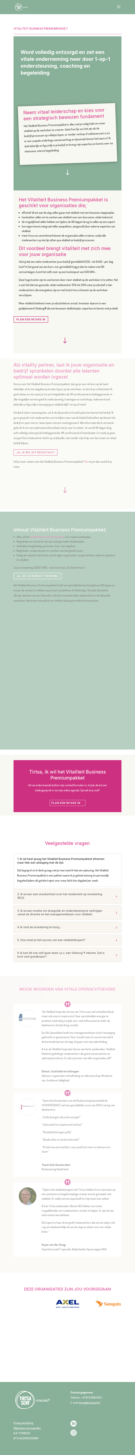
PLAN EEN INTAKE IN (30, 319)
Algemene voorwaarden (27, 1428)
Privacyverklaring (23, 1423)
